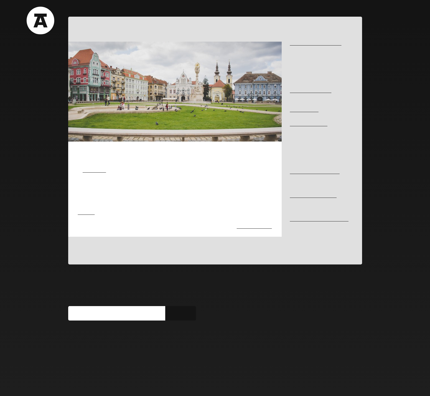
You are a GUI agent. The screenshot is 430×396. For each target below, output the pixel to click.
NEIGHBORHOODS (305, 111)
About (75, 9)
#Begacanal (299, 53)
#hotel (295, 210)
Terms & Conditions (85, 385)
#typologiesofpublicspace (310, 49)
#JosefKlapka (300, 177)
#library (296, 206)
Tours (97, 9)
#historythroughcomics (308, 144)
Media (116, 385)
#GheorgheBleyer (303, 187)
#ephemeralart (90, 232)
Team (160, 9)
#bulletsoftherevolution (308, 139)
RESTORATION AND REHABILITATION (307, 222)
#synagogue (299, 163)
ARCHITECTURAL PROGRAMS (315, 196)
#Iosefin (296, 115)
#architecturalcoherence (309, 134)
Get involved (141, 385)
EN (356, 9)
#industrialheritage (304, 58)
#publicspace (300, 72)
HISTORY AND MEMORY (310, 125)
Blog (139, 9)
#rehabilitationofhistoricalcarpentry (317, 229)
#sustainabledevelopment (310, 77)
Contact (183, 9)
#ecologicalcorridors (306, 82)
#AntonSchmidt (302, 182)
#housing (297, 201)
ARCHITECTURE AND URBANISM (317, 44)
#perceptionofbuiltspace (309, 68)
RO (347, 9)
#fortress (297, 130)
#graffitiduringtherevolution (311, 149)
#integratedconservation (309, 234)
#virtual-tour (299, 158)
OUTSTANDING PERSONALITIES (317, 172)
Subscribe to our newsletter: (100, 303)
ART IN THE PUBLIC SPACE (312, 91)
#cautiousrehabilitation (308, 239)
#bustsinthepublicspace (308, 96)
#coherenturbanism (305, 63)
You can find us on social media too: (109, 340)
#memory (297, 153)
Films (119, 9)
